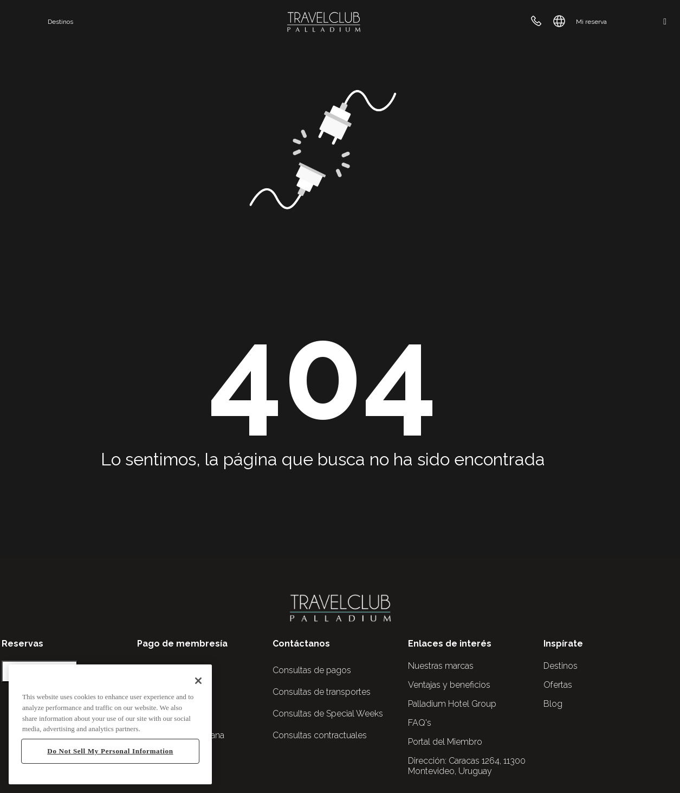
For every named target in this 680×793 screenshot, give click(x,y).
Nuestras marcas (441, 666)
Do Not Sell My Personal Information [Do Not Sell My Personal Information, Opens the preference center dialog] (110, 751)
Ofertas (557, 685)
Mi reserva (591, 21)
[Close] (198, 681)
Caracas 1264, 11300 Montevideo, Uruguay (467, 766)
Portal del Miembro (445, 742)
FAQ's (419, 723)
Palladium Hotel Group (452, 704)
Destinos (60, 21)
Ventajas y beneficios (449, 685)
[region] (110, 724)
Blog (552, 704)
